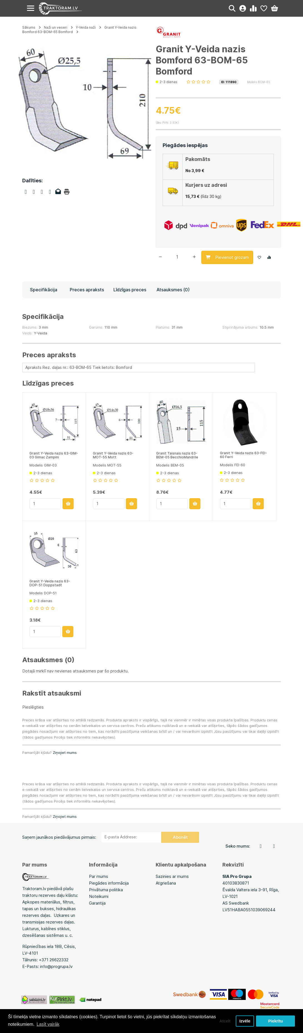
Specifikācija (43, 289)
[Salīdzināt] (269, 257)
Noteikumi (98, 896)
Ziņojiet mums (65, 752)
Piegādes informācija (109, 883)
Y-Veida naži (86, 27)
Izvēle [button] (244, 1021)
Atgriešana (166, 883)
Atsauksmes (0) (173, 289)
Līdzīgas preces (129, 289)
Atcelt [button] (224, 1021)
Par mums (98, 876)
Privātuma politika (106, 889)
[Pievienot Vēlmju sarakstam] (259, 257)
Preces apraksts (87, 289)
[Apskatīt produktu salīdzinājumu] (254, 8)
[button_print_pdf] (67, 192)
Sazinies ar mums (172, 876)
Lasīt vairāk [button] (48, 1024)
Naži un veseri (55, 27)
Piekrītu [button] (275, 1021)
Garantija (97, 903)
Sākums (28, 27)
